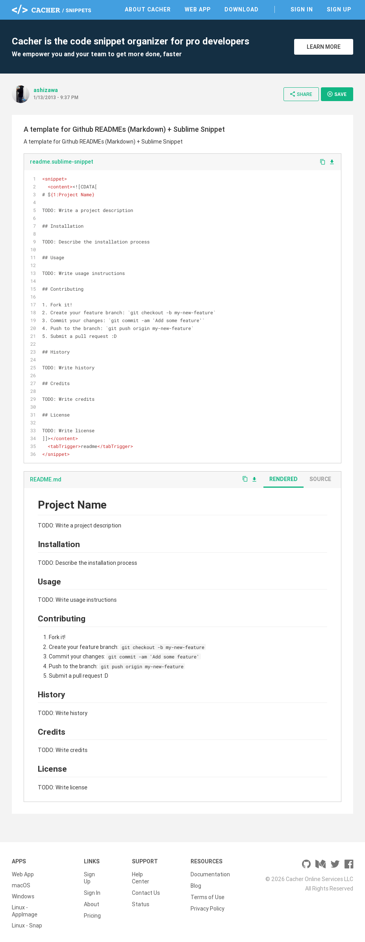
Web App (198, 9)
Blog (196, 885)
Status (140, 903)
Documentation (210, 874)
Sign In (302, 9)
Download (241, 9)
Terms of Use (207, 896)
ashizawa (45, 90)
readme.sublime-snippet (61, 161)
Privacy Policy (207, 907)
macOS (21, 885)
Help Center (140, 878)
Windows (23, 896)
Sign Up (339, 9)
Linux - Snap (27, 925)
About (91, 903)
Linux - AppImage (24, 911)
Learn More (324, 46)
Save (336, 94)
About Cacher (148, 9)
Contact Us (146, 892)
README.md (45, 479)
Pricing (92, 914)
